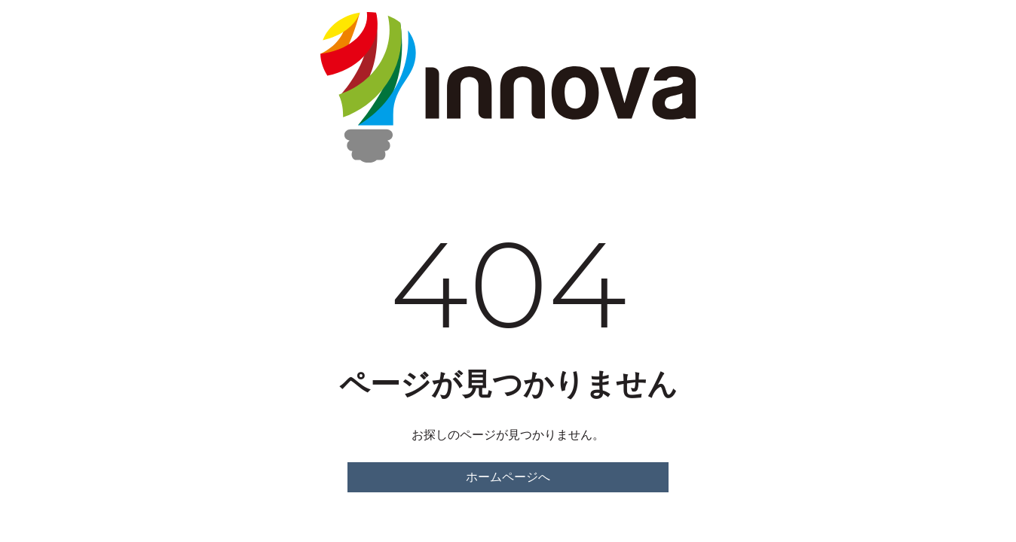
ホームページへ (508, 477)
